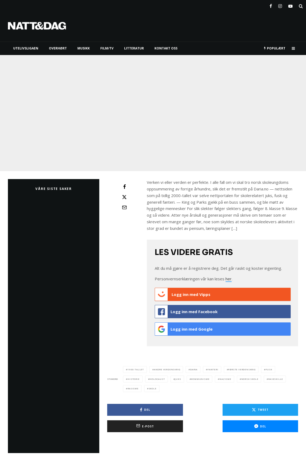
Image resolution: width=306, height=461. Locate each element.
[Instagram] (280, 5)
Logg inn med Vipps (182, 294)
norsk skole (249, 376)
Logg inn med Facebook (186, 310)
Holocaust (157, 376)
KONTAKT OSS (165, 48)
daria (193, 366)
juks (178, 376)
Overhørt (58, 48)
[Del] (124, 186)
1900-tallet (136, 366)
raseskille (275, 376)
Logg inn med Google (184, 327)
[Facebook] (270, 5)
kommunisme (200, 376)
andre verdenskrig (167, 366)
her (228, 278)
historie (133, 376)
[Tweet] (124, 197)
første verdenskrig (241, 366)
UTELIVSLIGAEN (25, 48)
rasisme (133, 385)
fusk (269, 366)
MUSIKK (83, 48)
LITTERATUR (134, 48)
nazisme (225, 376)
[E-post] (124, 207)
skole (153, 385)
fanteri (213, 366)
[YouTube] (290, 5)
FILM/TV (107, 48)
